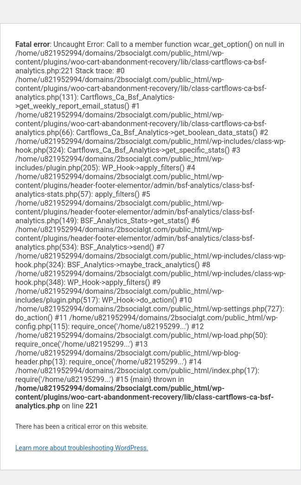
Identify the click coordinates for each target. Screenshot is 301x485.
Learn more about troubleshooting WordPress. (81, 448)
